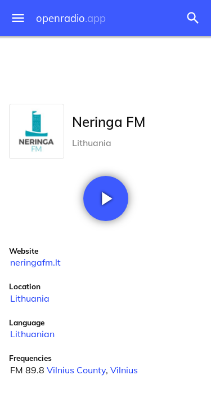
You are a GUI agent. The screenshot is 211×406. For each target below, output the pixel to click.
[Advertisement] (105, 67)
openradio (71, 18)
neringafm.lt (35, 262)
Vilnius (124, 370)
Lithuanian (32, 333)
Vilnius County (76, 370)
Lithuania (30, 298)
